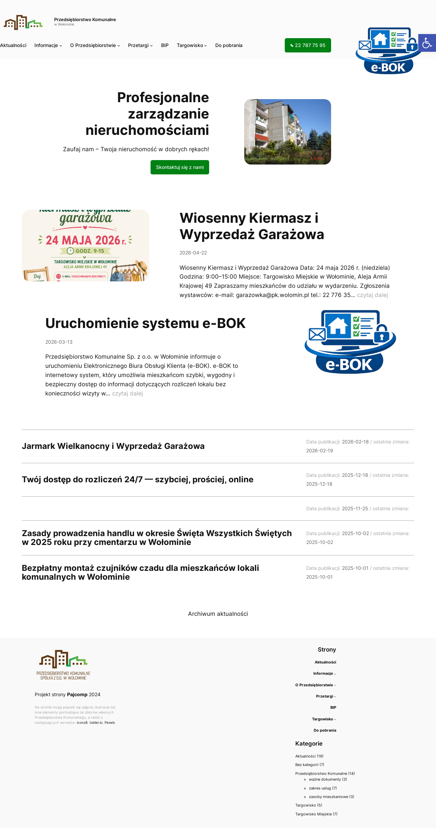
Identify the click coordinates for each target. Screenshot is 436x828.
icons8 (82, 722)
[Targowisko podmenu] (205, 45)
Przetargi (138, 45)
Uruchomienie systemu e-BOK (145, 323)
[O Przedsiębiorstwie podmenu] (118, 45)
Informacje (46, 45)
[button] (427, 43)
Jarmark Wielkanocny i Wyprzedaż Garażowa (113, 446)
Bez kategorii (306, 764)
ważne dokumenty (325, 779)
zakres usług (320, 788)
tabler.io (96, 722)
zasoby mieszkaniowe (328, 796)
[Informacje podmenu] (60, 45)
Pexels (110, 722)
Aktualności (305, 756)
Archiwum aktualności (218, 613)
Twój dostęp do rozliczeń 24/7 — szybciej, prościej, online (137, 479)
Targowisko (190, 45)
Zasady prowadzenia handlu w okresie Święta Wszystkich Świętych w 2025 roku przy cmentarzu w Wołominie (157, 538)
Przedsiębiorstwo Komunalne (85, 19)
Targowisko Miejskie (313, 814)
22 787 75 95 (308, 45)
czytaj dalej (372, 295)
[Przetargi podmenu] (151, 45)
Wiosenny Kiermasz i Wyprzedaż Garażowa (252, 226)
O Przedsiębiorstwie (93, 45)
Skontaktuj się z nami (180, 167)
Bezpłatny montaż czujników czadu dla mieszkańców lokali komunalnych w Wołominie (140, 573)
